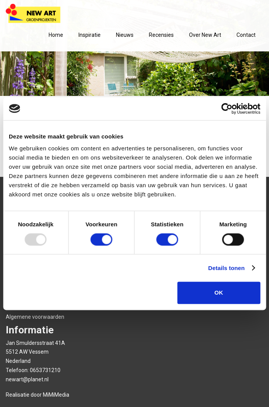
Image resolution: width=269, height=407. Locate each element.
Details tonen (226, 268)
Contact (246, 35)
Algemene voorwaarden (35, 317)
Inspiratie (89, 35)
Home (56, 35)
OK (218, 292)
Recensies (161, 35)
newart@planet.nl (27, 379)
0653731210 (45, 370)
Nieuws (125, 35)
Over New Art (205, 35)
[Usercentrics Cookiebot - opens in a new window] (226, 108)
